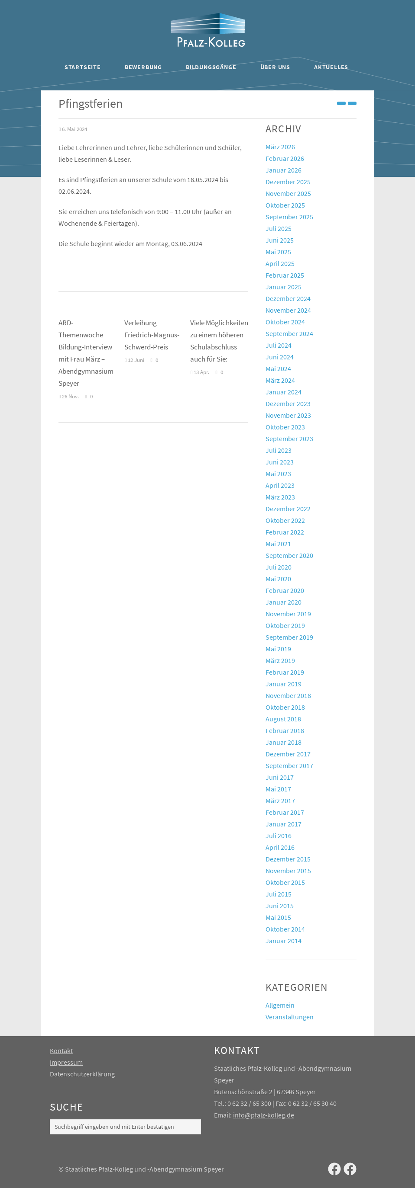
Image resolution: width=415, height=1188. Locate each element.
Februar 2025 (285, 275)
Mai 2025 (278, 251)
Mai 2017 (278, 789)
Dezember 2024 (288, 298)
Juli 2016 (279, 835)
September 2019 (289, 637)
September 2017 (289, 765)
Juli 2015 (279, 894)
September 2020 (289, 555)
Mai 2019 (278, 648)
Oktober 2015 (285, 882)
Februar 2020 (285, 590)
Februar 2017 (285, 812)
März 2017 (280, 800)
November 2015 (288, 870)
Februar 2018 (285, 730)
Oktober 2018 (285, 707)
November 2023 (288, 415)
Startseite (83, 67)
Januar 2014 (284, 940)
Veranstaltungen (290, 1016)
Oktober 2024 (285, 321)
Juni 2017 (280, 777)
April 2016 (280, 847)
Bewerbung (143, 67)
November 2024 (288, 310)
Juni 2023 (280, 462)
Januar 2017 (284, 824)
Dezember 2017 (288, 753)
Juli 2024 (279, 345)
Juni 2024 (280, 356)
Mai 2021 (278, 543)
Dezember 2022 (288, 508)
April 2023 (280, 485)
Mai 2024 (278, 368)
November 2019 (288, 613)
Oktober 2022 (285, 520)
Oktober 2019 (285, 625)
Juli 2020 (279, 567)
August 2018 (283, 718)
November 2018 (288, 695)
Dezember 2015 (288, 859)
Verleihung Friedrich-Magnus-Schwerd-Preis (151, 335)
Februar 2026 (285, 158)
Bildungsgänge (211, 67)
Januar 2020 (284, 602)
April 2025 (280, 263)
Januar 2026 (284, 170)
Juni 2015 (280, 905)
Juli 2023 (279, 450)
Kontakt (61, 1050)
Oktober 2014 (285, 929)
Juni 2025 (280, 240)
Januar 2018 (284, 742)
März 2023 (280, 497)
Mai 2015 (278, 917)
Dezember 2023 (288, 403)
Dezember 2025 (288, 181)
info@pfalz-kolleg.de (263, 1115)
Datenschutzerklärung (82, 1074)
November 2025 (288, 193)
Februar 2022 (285, 532)
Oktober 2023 (285, 427)
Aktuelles (331, 67)
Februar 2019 (285, 672)
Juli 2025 (279, 228)
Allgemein (280, 1005)
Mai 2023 (278, 473)
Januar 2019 (284, 683)
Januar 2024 (284, 391)
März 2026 (280, 146)
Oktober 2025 (285, 205)
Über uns (275, 67)
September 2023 (289, 438)
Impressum (66, 1062)
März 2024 (280, 380)
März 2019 (280, 660)
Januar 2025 (284, 286)
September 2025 (289, 216)
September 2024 (289, 333)
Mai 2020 (278, 578)
